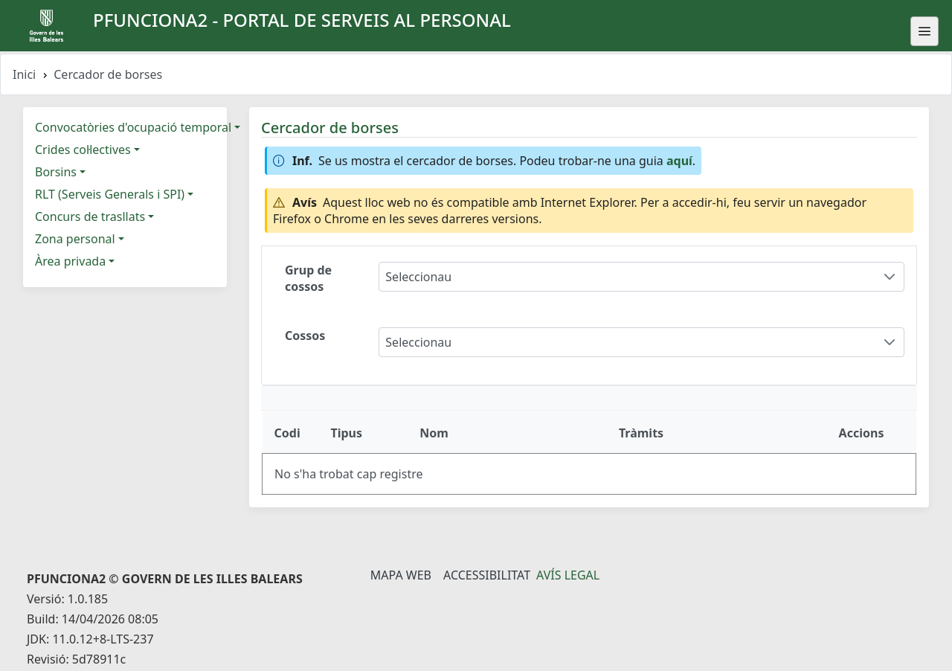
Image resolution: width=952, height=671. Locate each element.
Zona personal (75, 239)
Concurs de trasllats (90, 216)
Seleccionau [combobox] (418, 277)
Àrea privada (70, 261)
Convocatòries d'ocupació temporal (133, 127)
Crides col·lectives (83, 149)
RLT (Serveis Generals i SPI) (109, 194)
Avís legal (567, 575)
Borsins (56, 172)
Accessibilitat (486, 575)
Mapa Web (400, 575)
